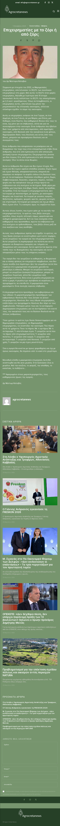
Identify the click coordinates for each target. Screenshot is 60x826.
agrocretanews (22, 399)
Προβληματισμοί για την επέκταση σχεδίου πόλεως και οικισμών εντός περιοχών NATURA (29, 672)
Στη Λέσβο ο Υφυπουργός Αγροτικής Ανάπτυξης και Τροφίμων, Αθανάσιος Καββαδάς (26, 459)
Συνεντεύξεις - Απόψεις (38, 26)
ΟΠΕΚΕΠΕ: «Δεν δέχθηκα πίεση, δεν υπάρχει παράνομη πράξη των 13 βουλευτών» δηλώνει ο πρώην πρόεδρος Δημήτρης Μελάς (28, 618)
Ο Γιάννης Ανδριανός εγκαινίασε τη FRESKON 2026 (25, 511)
